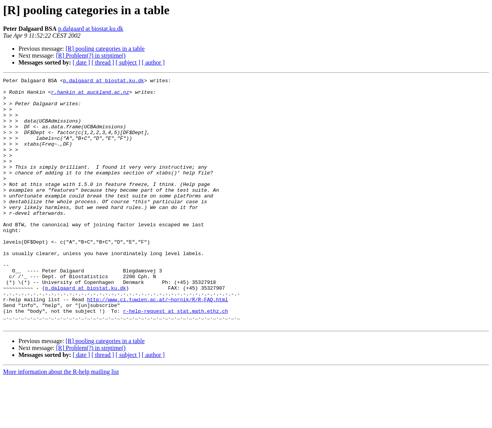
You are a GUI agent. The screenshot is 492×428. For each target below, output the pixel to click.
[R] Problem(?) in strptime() (91, 55)
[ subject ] (128, 62)
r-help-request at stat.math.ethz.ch (175, 358)
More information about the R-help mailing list (61, 421)
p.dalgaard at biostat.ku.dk (90, 28)
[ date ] (81, 62)
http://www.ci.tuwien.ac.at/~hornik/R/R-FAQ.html (157, 344)
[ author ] (153, 62)
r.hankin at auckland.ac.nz (90, 95)
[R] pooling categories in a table (105, 48)
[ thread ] (102, 62)
